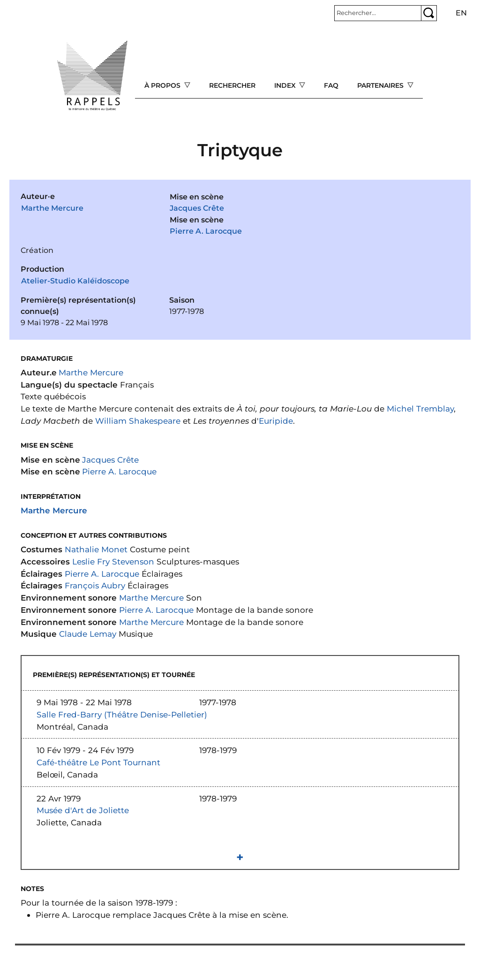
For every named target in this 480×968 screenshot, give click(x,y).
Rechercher (232, 85)
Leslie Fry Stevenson (113, 561)
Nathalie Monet (96, 549)
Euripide (276, 421)
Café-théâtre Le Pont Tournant (98, 762)
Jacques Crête (197, 208)
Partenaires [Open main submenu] (381, 85)
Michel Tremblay (420, 408)
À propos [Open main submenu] (163, 85)
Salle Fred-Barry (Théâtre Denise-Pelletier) (122, 714)
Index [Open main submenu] (286, 85)
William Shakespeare (137, 421)
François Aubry (95, 585)
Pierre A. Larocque (206, 231)
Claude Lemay (87, 634)
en (461, 12)
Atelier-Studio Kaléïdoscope (75, 280)
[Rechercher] (377, 13)
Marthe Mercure (52, 208)
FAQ (331, 85)
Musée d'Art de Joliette (83, 810)
